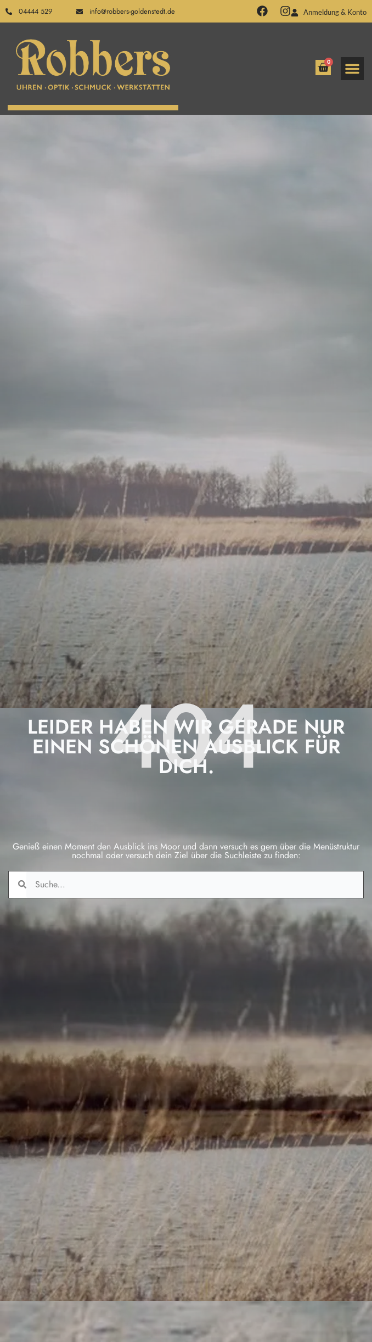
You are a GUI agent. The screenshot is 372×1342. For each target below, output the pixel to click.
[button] (352, 68)
